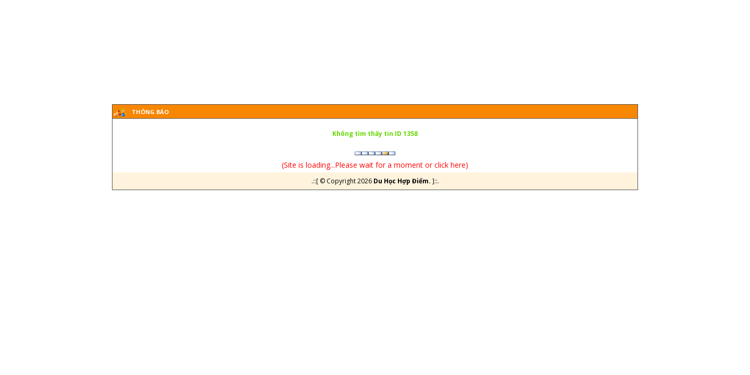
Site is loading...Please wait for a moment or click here (375, 165)
